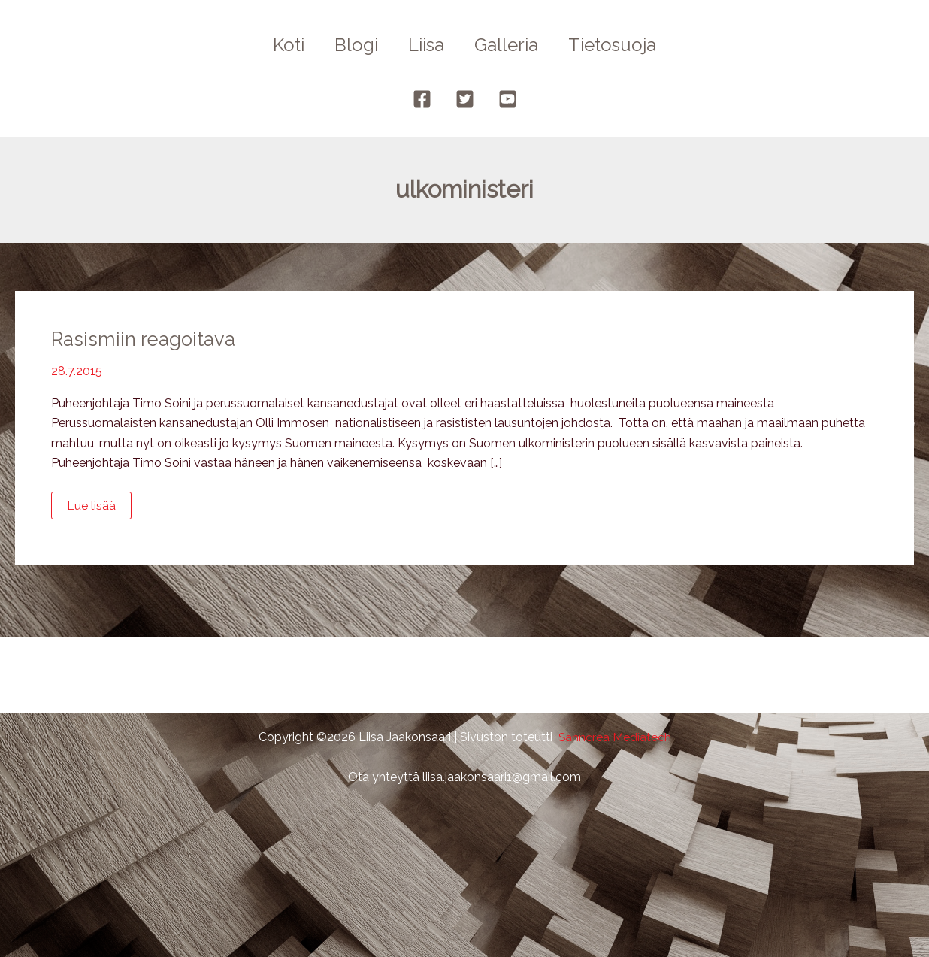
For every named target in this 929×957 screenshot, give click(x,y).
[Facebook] (422, 98)
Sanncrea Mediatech (614, 737)
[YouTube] (507, 98)
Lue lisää (96, 509)
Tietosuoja (624, 45)
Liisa (426, 45)
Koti (276, 45)
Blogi (350, 45)
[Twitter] (464, 98)
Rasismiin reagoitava (144, 339)
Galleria (512, 45)
